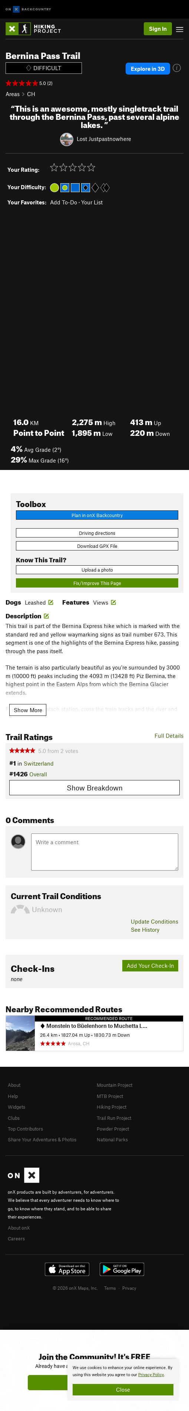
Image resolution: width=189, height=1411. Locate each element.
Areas (13, 94)
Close (123, 1389)
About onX (19, 1228)
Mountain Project (114, 1085)
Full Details (169, 735)
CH (31, 94)
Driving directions (97, 533)
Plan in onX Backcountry (97, 515)
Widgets (16, 1107)
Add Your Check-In (150, 965)
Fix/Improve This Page (97, 583)
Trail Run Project (114, 1118)
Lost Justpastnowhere (104, 138)
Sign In (158, 28)
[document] (123, 1379)
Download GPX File (97, 546)
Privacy (129, 1287)
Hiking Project (111, 1107)
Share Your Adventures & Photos (42, 1139)
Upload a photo (97, 570)
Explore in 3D (148, 68)
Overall (38, 774)
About (14, 1085)
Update (154, 921)
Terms (110, 1287)
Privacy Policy (151, 1374)
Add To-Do (63, 202)
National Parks (112, 1139)
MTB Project (110, 1096)
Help (13, 1096)
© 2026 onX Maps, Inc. (75, 1287)
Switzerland (39, 763)
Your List (92, 202)
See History (145, 929)
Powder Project (113, 1129)
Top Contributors (25, 1129)
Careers (16, 1238)
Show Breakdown (95, 787)
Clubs (14, 1118)
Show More (28, 710)
